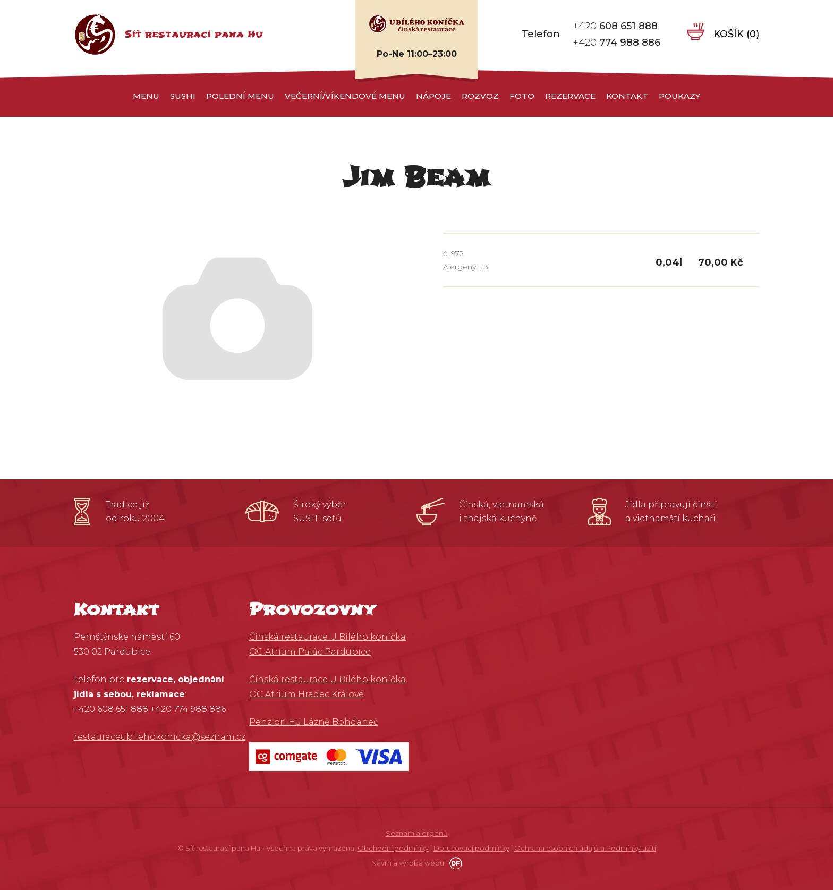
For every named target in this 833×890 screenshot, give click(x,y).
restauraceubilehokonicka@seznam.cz (159, 737)
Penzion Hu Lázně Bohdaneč (313, 722)
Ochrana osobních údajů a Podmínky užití (585, 848)
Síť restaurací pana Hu (193, 34)
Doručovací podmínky (471, 848)
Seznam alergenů (417, 833)
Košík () (736, 34)
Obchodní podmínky (393, 848)
